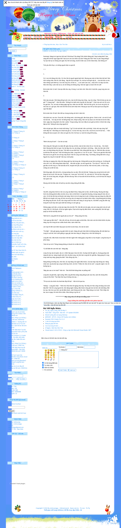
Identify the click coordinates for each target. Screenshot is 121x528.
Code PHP (11, 97)
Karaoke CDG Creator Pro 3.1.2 (55, 319)
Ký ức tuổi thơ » (107, 44)
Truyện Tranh (12, 72)
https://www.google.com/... (16, 272)
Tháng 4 (10, 138)
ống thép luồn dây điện (15, 238)
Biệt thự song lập (13, 233)
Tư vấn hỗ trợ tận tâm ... (15, 220)
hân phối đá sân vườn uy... (16, 231)
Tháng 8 (15, 131)
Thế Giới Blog (12, 84)
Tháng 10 (22, 131)
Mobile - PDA (12, 110)
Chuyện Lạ (11, 63)
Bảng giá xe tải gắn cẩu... (16, 236)
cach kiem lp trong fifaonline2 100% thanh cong (17, 361)
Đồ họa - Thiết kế (13, 93)
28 (14, 210)
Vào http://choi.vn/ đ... (14, 301)
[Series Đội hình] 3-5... (15, 297)
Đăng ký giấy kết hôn (51, 323)
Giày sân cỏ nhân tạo (14, 242)
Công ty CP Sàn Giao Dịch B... (17, 250)
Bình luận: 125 (12, 388)
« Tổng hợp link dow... (49, 44)
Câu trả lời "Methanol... (15, 268)
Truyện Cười (12, 69)
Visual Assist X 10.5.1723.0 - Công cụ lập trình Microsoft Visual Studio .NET (68, 330)
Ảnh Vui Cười (12, 74)
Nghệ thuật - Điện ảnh (15, 65)
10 (22, 205)
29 (16, 210)
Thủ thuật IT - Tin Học (15, 86)
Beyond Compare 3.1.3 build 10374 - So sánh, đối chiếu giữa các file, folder (17, 337)
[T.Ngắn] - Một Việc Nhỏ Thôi (54, 328)
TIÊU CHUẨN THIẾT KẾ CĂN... (17, 244)
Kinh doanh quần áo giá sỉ (16, 252)
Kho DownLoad (13, 80)
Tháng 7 (10, 131)
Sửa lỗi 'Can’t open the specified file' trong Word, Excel (17, 356)
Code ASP (11, 95)
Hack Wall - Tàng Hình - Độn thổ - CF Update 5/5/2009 (61, 312)
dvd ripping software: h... (15, 290)
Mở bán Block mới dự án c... (16, 229)
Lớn (98, 54)
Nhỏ (111, 54)
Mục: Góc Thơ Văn (61, 44)
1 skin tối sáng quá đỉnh (52, 321)
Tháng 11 (11, 133)
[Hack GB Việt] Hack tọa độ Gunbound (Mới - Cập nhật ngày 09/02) (16, 349)
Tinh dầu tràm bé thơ (14, 240)
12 (8, 206)
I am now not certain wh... (16, 283)
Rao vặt (10, 119)
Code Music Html (13, 99)
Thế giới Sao (12, 78)
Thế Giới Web (12, 82)
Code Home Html (13, 101)
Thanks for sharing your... (16, 279)
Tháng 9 (10, 157)
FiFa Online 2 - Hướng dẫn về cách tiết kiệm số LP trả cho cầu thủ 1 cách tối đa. (17, 323)
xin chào (10, 270)
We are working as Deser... (16, 285)
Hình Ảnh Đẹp (12, 76)
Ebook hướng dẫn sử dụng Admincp (56, 315)
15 (16, 206)
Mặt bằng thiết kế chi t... (15, 218)
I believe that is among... (15, 277)
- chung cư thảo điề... (14, 289)
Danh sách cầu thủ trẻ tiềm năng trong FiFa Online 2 (16, 312)
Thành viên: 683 (13, 390)
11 (24, 205)
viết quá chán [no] (13, 293)
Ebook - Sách (12, 114)
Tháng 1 (10, 141)
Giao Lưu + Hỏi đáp (14, 116)
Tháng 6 (10, 155)
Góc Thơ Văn (12, 67)
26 (8, 210)
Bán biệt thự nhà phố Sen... (16, 223)
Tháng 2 (15, 145)
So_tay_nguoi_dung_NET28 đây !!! (56, 310)
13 (11, 206)
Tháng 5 (15, 153)
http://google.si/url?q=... (15, 276)
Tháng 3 (21, 152)
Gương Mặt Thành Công (15, 121)
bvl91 (64, 51)
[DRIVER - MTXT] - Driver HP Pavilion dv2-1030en (60, 317)
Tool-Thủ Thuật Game (15, 107)
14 (14, 206)
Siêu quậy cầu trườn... (15, 299)
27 (11, 210)
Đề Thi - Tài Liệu (13, 112)
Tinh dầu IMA (12, 257)
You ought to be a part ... (15, 281)
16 (19, 206)
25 (24, 208)
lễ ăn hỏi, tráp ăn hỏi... (15, 227)
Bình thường (104, 54)
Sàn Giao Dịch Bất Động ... (16, 254)
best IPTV (11, 261)
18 (24, 206)
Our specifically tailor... (15, 274)
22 (16, 208)
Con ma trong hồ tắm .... (52, 326)
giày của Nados (13, 259)
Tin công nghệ (12, 61)
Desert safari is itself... (15, 287)
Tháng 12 (17, 133)
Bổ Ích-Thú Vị (12, 103)
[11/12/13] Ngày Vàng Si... (16, 294)
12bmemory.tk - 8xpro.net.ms (69, 508)
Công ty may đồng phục (15, 225)
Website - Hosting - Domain (16, 90)
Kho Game (11, 105)
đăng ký (50, 2)
